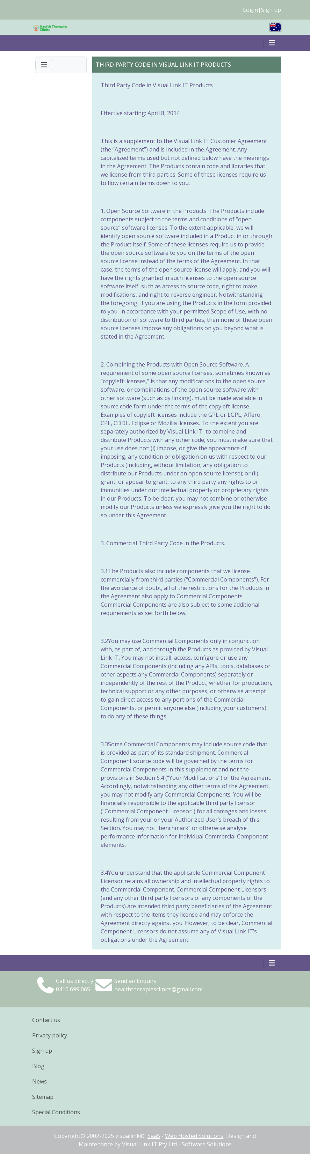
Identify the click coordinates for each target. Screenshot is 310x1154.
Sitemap (42, 1097)
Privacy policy (49, 1035)
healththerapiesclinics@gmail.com (158, 989)
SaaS (153, 1136)
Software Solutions (207, 1144)
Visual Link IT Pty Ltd (149, 1144)
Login (250, 10)
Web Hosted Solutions (194, 1136)
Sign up (271, 10)
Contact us (46, 1020)
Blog (38, 1066)
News (39, 1081)
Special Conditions (56, 1112)
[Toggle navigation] (272, 43)
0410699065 (73, 989)
